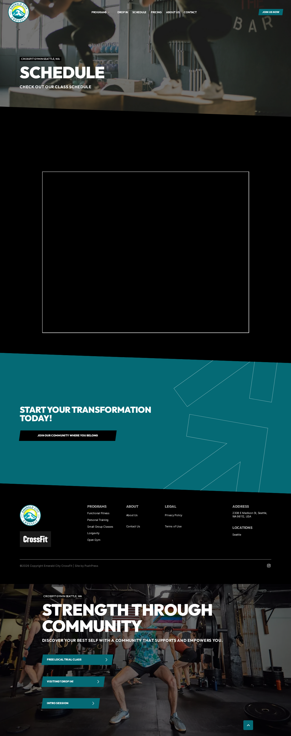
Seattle (236, 534)
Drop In (122, 12)
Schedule (139, 12)
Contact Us (133, 526)
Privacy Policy (173, 515)
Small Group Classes (100, 526)
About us (172, 12)
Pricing (156, 12)
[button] (100, 12)
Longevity (93, 533)
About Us (132, 515)
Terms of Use (173, 526)
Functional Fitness (98, 513)
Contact (190, 12)
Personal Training (97, 520)
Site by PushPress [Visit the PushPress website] (86, 566)
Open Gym (93, 540)
